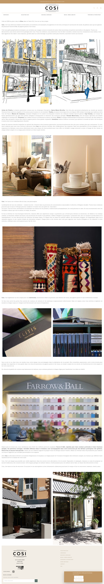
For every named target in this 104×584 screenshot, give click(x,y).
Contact (52, 559)
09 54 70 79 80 (14, 568)
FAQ (50, 561)
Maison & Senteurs (33, 559)
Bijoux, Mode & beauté (33, 561)
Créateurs (30, 557)
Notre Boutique (54, 557)
